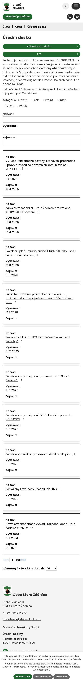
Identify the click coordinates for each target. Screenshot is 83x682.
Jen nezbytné (43, 676)
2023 (63, 100)
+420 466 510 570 (15, 612)
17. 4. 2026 (12, 232)
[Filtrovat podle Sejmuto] (41, 143)
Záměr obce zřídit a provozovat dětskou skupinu (41, 454)
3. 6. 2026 (12, 275)
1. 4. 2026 (11, 179)
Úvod (6, 27)
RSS (58, 54)
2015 (24, 100)
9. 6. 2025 (12, 499)
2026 (23, 106)
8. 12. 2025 (12, 351)
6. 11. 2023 (12, 538)
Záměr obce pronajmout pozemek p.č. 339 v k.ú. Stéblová (38, 378)
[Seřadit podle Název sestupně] (13, 114)
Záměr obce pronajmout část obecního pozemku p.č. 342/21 (39, 417)
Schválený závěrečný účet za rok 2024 (34, 489)
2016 (36, 100)
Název (7, 114)
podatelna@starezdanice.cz (22, 619)
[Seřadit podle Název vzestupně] (13, 113)
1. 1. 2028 (11, 548)
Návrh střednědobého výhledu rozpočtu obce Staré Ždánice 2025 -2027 (40, 526)
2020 (49, 100)
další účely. (75, 659)
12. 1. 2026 (12, 312)
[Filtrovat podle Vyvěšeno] (41, 132)
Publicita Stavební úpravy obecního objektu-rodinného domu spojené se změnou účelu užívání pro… (39, 298)
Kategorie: (9, 100)
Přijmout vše (23, 676)
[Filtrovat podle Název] (41, 119)
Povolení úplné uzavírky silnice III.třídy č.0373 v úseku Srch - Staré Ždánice (41, 253)
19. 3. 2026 (12, 265)
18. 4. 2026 (12, 189)
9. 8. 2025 (12, 390)
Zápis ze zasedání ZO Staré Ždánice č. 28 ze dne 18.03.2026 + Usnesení (38, 210)
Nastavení (61, 676)
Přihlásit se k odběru (53, 46)
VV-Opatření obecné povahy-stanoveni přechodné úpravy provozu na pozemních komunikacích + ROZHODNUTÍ (40, 165)
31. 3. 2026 (12, 222)
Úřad (18, 27)
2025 (10, 106)
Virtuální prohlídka (17, 16)
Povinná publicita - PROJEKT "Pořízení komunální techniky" (38, 339)
